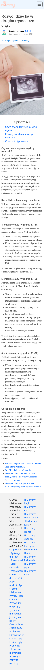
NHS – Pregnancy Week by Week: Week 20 (23, 487)
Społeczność (17, 560)
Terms (14, 588)
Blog (13, 563)
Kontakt (15, 567)
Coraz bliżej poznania (16, 141)
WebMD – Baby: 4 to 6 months (18, 470)
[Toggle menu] (39, 4)
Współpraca (17, 570)
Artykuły (25, 41)
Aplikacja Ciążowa (10, 41)
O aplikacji (15, 549)
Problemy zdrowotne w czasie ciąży (16, 635)
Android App (16, 585)
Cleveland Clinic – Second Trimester (20, 473)
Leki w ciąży (15, 642)
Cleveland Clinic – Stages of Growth (20, 483)
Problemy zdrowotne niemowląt (15, 649)
